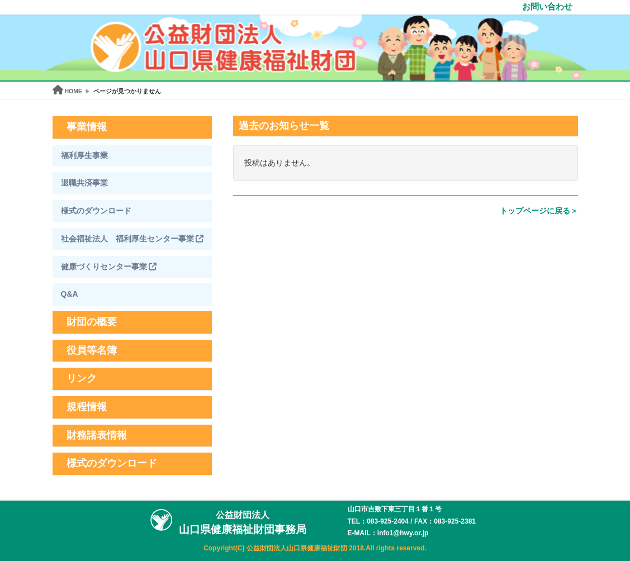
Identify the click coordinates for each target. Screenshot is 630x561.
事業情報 (87, 126)
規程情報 (87, 406)
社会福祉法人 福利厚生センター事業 (132, 238)
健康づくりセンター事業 (109, 266)
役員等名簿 (92, 350)
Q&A (69, 293)
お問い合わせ (547, 6)
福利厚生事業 (84, 155)
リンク (82, 378)
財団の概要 (92, 321)
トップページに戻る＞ (539, 210)
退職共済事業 (84, 182)
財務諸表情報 (97, 435)
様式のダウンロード (96, 210)
